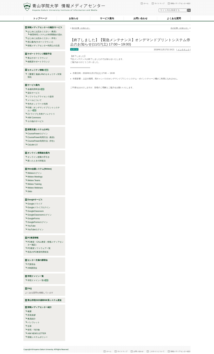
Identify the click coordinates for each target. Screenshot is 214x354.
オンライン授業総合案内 (39, 153)
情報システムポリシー (38, 337)
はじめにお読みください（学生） (43, 38)
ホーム (145, 3)
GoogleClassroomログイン (40, 215)
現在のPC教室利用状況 (38, 252)
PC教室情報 (33, 238)
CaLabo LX (33, 145)
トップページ (40, 18)
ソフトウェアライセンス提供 (41, 96)
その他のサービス (36, 121)
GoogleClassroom (36, 211)
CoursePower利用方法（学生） (42, 141)
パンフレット (34, 322)
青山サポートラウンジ (38, 58)
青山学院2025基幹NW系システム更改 (45, 300)
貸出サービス (34, 93)
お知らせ (73, 18)
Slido (30, 191)
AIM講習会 (32, 268)
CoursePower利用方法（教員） (42, 137)
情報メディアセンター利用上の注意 (44, 45)
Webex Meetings (35, 177)
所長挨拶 (32, 315)
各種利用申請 (34, 89)
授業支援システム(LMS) (38, 129)
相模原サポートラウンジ (39, 61)
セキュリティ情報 (38, 70)
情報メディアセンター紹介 (181, 3)
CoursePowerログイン (38, 133)
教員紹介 (32, 319)
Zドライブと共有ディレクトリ (41, 114)
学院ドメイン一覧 (38, 280)
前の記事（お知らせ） (81, 28)
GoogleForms (34, 218)
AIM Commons (34, 117)
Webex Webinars (35, 188)
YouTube (31, 226)
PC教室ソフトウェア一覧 (39, 248)
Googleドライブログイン (39, 207)
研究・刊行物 (34, 330)
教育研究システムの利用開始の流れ (46, 34)
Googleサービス (35, 199)
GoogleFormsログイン (38, 222)
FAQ (30, 288)
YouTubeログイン (35, 229)
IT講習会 (31, 264)
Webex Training (34, 184)
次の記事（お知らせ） (180, 28)
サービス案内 (107, 18)
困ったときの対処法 (37, 161)
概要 (30, 311)
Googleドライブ (35, 204)
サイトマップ (159, 3)
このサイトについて (157, 351)
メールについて (35, 100)
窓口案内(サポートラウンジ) (40, 42)
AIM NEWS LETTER (37, 333)
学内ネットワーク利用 (38, 104)
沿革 (30, 326)
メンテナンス (184, 49)
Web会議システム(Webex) (40, 169)
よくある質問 (174, 18)
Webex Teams (34, 180)
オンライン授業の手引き (39, 157)
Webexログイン (35, 173)
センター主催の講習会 (38, 260)
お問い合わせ (140, 18)
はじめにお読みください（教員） (43, 31)
